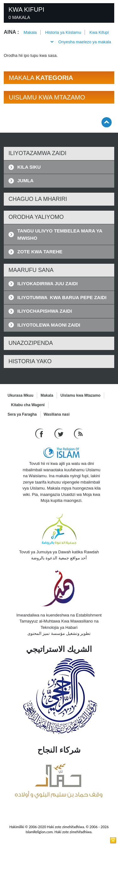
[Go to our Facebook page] (40, 433)
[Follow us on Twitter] (59, 433)
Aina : (11, 32)
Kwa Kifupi (99, 32)
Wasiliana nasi (57, 414)
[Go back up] (106, 122)
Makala (30, 32)
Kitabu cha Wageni (28, 405)
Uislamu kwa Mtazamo (80, 395)
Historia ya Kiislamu (63, 32)
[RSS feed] (78, 433)
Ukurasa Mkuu (20, 395)
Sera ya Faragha (22, 414)
